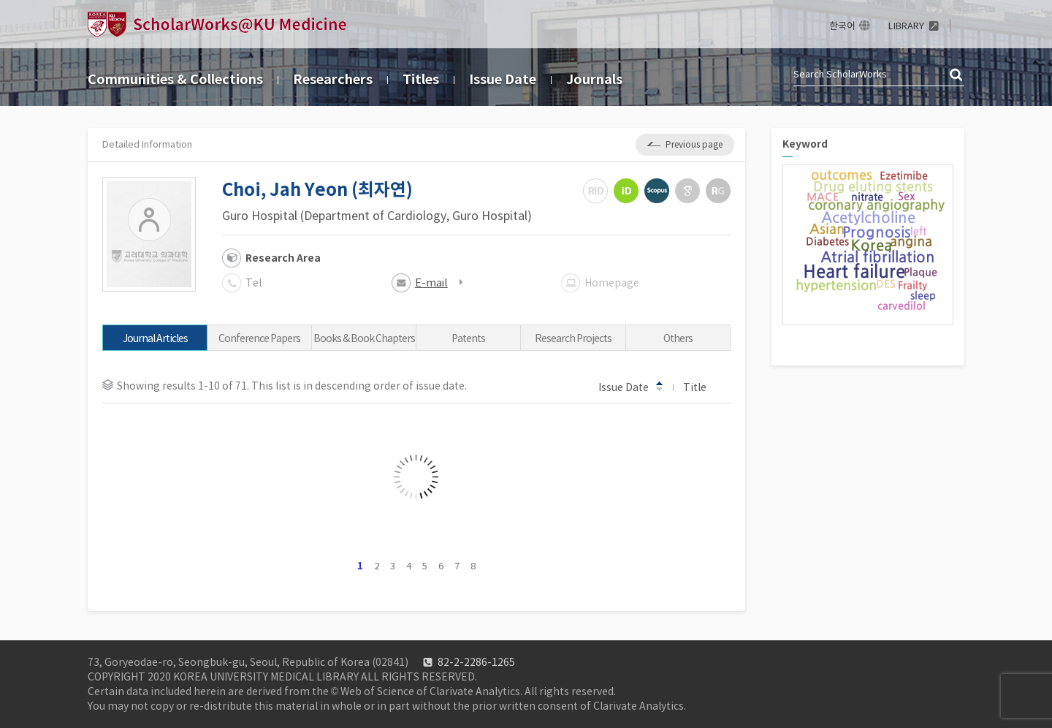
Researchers (333, 79)
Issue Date (502, 79)
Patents (468, 338)
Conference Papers (259, 338)
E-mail (431, 282)
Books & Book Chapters (364, 338)
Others (678, 338)
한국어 (842, 26)
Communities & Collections (175, 79)
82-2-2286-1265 (476, 662)
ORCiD (626, 190)
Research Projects (573, 338)
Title (701, 386)
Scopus (656, 190)
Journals (594, 79)
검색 (957, 75)
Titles (421, 79)
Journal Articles (155, 338)
